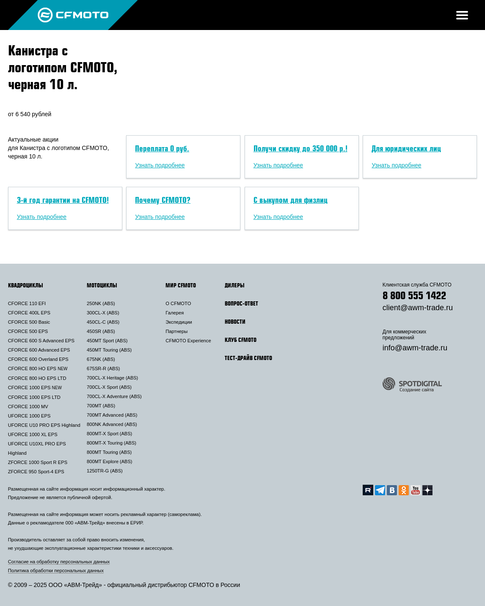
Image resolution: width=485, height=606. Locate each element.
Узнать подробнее (160, 165)
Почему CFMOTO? (162, 200)
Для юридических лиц (406, 148)
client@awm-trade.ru (418, 307)
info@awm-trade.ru (415, 348)
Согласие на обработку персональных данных (59, 561)
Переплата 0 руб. (162, 148)
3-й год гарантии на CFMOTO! (63, 200)
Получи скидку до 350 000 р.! (300, 148)
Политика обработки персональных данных (56, 570)
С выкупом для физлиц (291, 200)
